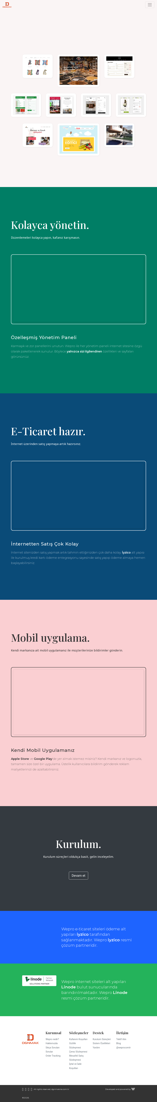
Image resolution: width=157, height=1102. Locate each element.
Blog (118, 1043)
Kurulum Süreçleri (102, 1039)
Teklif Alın (121, 1039)
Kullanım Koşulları (78, 1039)
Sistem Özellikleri (101, 1043)
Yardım (96, 1047)
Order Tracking (53, 1055)
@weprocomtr (123, 1047)
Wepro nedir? (52, 1039)
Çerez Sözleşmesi (78, 1051)
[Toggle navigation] (149, 4)
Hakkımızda (52, 1043)
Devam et (78, 876)
